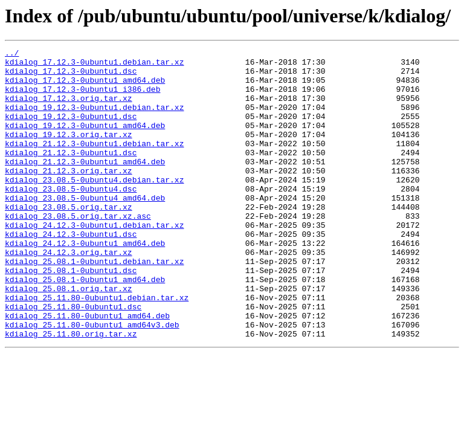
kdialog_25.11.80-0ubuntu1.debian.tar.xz (96, 348)
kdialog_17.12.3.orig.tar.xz (68, 108)
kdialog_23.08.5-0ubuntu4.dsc (71, 217)
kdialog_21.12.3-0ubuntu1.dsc (71, 174)
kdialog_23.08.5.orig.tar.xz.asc (78, 250)
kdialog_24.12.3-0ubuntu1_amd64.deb (85, 282)
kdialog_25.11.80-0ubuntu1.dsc (73, 358)
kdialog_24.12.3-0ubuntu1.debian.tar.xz (94, 261)
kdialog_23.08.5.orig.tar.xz (68, 239)
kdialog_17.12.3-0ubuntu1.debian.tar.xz (94, 65)
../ (12, 54)
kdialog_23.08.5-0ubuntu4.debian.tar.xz (94, 206)
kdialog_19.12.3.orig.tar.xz (68, 152)
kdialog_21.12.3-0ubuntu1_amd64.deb (85, 184)
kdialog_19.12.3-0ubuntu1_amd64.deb (85, 141)
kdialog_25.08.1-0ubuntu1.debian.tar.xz (94, 304)
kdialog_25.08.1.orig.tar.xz (68, 337)
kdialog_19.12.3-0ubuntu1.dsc (71, 130)
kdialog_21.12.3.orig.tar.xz (68, 195)
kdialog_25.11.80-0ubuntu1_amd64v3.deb (92, 380)
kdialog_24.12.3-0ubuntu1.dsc (71, 271)
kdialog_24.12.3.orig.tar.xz (68, 293)
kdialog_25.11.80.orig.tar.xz (71, 391)
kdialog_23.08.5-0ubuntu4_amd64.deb (85, 228)
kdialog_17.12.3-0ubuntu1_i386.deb (82, 97)
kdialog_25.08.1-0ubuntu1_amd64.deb (85, 326)
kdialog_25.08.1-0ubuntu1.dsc (71, 315)
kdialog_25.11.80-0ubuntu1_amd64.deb (87, 369)
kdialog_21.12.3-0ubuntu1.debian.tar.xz (94, 163)
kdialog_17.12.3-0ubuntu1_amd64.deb (85, 87)
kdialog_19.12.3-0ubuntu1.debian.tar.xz (94, 119)
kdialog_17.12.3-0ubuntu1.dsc (71, 76)
